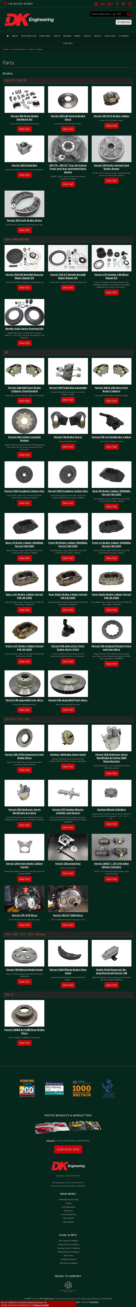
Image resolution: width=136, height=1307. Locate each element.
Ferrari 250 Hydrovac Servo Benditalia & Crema (24, 811)
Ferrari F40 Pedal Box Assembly (68, 387)
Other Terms (68, 1255)
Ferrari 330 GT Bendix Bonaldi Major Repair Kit (68, 276)
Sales (16, 36)
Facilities (109, 36)
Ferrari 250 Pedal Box (24, 165)
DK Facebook (68, 1218)
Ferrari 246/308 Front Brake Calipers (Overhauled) (24, 389)
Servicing (45, 36)
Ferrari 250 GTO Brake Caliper (111, 116)
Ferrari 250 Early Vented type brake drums (111, 167)
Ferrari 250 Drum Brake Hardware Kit (24, 117)
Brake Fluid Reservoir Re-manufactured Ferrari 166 (111, 971)
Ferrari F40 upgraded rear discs (24, 700)
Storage (123, 36)
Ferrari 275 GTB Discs (24, 915)
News (77, 36)
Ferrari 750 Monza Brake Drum (24, 969)
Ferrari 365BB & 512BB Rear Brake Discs (24, 1031)
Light (123, 22)
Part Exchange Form (68, 1214)
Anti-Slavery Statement (68, 1263)
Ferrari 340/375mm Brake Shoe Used (68, 971)
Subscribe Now (68, 1149)
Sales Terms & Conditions (68, 1240)
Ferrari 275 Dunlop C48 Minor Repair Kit (111, 276)
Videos (87, 36)
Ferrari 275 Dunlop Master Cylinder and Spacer (68, 811)
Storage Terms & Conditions (68, 1244)
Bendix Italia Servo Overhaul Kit (24, 328)
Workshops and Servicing (68, 1199)
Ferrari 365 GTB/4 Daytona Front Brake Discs (24, 756)
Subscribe (50, 1140)
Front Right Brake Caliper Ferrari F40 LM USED (111, 596)
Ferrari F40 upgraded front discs (67, 700)
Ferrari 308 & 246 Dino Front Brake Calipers (111, 389)
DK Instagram (68, 1222)
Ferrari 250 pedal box (68, 863)
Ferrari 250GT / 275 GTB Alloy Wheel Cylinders (111, 865)
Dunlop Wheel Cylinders (111, 809)
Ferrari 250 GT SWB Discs (68, 915)
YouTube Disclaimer (68, 1259)
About (97, 36)
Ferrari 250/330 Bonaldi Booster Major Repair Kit (24, 276)
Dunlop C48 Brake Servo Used (68, 754)
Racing (67, 36)
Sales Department (68, 1207)
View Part (24, 129)
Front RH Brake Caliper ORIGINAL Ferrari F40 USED (68, 544)
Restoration (29, 36)
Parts (57, 36)
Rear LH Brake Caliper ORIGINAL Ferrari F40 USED (24, 544)
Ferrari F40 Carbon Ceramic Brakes (24, 438)
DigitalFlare (94, 1302)
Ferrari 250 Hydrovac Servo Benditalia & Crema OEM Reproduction (111, 758)
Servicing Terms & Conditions (68, 1248)
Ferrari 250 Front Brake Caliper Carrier (24, 865)
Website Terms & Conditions (68, 1252)
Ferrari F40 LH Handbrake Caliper (111, 437)
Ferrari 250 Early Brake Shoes (24, 220)
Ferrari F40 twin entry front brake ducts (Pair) (67, 647)
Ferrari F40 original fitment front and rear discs (111, 647)
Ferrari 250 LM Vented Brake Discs (68, 117)
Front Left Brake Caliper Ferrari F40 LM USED (24, 647)
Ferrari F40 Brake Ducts (68, 437)
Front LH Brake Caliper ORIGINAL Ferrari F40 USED (111, 544)
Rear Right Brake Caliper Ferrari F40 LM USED (68, 596)
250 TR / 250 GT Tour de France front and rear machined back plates (68, 169)
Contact (68, 43)
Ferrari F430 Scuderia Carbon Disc (24, 491)
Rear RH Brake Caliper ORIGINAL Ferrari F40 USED (111, 492)
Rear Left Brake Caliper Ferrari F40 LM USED (24, 596)
